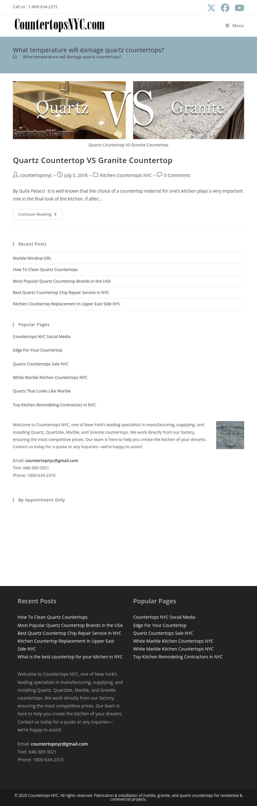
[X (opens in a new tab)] (211, 8)
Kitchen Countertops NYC (126, 175)
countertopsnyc (36, 175)
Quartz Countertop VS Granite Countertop (93, 160)
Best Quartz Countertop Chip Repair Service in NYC (61, 292)
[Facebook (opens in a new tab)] (225, 8)
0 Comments (177, 175)
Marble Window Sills (32, 258)
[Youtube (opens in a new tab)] (238, 8)
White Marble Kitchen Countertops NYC (50, 377)
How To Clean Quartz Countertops (45, 269)
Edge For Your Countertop (37, 350)
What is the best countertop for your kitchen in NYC (70, 657)
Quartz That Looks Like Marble (42, 391)
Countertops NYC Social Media (42, 336)
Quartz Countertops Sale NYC (40, 364)
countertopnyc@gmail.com (51, 460)
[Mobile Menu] (235, 25)
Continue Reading (40, 215)
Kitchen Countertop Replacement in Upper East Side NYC (66, 304)
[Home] (15, 56)
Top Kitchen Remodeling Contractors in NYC (54, 405)
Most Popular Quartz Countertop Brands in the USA (61, 281)
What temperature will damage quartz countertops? (72, 56)
